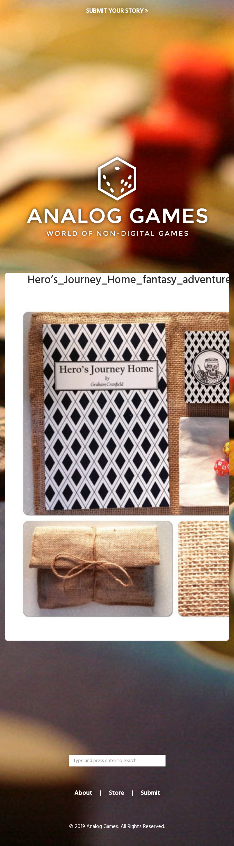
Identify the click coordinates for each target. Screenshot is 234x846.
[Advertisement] (117, 78)
